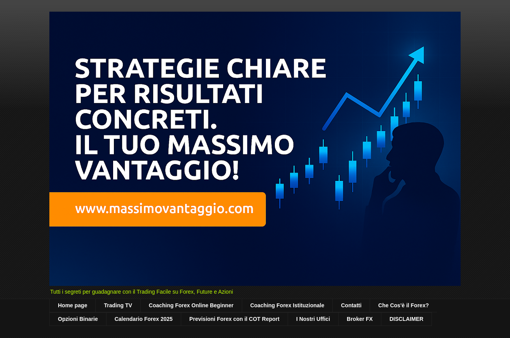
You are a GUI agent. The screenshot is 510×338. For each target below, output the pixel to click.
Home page (72, 305)
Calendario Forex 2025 (144, 319)
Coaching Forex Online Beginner (191, 305)
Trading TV (118, 305)
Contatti (351, 305)
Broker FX (360, 319)
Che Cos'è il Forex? (403, 305)
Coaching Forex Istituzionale (287, 305)
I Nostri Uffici (313, 319)
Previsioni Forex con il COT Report (234, 319)
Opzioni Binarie (78, 319)
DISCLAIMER (406, 319)
